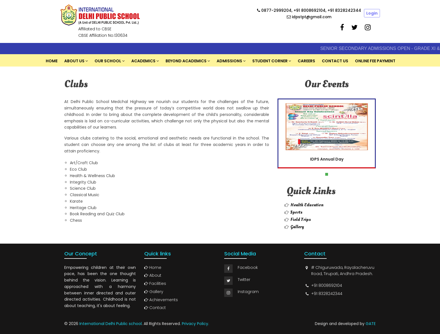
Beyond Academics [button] (186, 61)
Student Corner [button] (270, 61)
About (152, 275)
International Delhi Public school (110, 323)
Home (52, 61)
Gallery (297, 227)
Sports (296, 212)
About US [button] (74, 61)
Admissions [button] (229, 61)
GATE (371, 323)
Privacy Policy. (195, 323)
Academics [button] (143, 61)
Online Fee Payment (375, 61)
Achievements (161, 300)
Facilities (155, 283)
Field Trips (300, 219)
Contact (155, 307)
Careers (306, 61)
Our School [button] (108, 61)
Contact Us (335, 61)
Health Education (307, 205)
